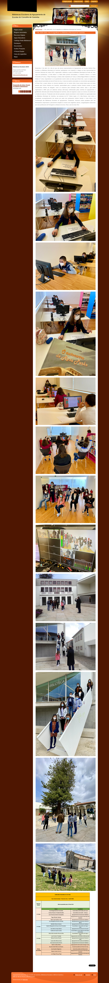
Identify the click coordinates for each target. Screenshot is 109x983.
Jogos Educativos (19, 38)
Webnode (25, 979)
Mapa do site (78, 975)
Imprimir (88, 975)
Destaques (17, 43)
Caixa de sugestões (20, 54)
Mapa (16, 57)
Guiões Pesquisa (19, 48)
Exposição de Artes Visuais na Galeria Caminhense (21, 85)
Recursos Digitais (19, 35)
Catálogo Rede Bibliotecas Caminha (22, 41)
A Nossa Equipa (19, 51)
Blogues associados (20, 32)
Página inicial (18, 29)
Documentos (18, 46)
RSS (94, 975)
